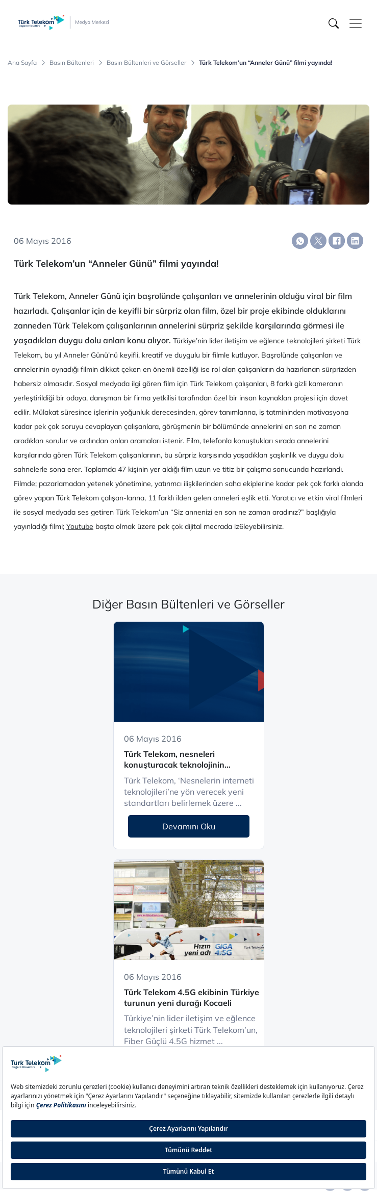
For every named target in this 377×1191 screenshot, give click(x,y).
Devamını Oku (188, 826)
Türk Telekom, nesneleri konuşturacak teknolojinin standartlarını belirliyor (174, 760)
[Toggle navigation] (355, 23)
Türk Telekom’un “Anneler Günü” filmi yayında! (265, 63)
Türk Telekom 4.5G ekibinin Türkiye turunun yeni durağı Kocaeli (191, 997)
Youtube (79, 526)
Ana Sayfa (22, 63)
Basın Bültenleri (71, 63)
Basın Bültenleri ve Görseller (146, 63)
